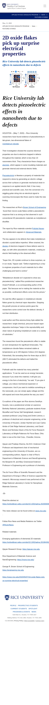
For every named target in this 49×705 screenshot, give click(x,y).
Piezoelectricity (8, 175)
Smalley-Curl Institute (16, 6)
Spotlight (32, 609)
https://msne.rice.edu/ (25, 560)
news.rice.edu (40, 511)
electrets (5, 165)
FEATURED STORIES (41, 17)
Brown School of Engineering (34, 207)
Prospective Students (28, 605)
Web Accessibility (29, 621)
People (13, 605)
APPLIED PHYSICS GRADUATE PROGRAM (25, 15)
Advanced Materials (33, 232)
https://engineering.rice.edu (13, 570)
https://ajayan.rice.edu (31, 549)
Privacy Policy (18, 621)
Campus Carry (40, 621)
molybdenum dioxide (10, 144)
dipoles (5, 246)
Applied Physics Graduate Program (16, 8)
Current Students (19, 609)
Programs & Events (21, 612)
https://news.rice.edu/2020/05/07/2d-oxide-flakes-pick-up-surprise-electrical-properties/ (23, 579)
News (43, 15)
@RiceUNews (8, 525)
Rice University (12, 4)
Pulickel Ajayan (38, 229)
